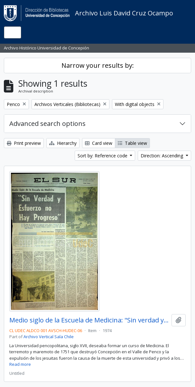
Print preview (24, 143)
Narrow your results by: (97, 65)
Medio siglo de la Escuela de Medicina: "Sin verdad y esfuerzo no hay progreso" (89, 320)
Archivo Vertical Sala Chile (48, 336)
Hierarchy (63, 143)
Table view (132, 143)
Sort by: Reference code (103, 156)
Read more (20, 364)
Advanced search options (47, 123)
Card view (98, 143)
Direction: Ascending (162, 156)
